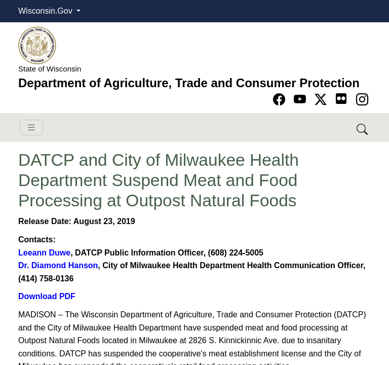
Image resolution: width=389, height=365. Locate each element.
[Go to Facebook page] (281, 99)
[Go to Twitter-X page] (322, 99)
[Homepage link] (37, 45)
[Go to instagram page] (362, 99)
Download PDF (46, 296)
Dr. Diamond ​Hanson (58, 265)
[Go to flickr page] (341, 98)
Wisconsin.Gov (46, 11)
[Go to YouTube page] (301, 99)
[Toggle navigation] (31, 127)
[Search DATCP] (363, 127)
